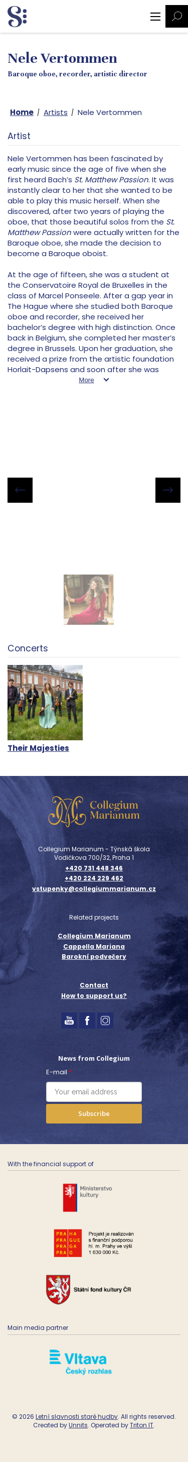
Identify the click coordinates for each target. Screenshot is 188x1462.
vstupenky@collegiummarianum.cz (94, 889)
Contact (94, 985)
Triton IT (141, 1425)
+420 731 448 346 (94, 868)
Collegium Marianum (94, 936)
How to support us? (94, 995)
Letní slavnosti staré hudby (77, 1416)
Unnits (78, 1425)
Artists (56, 112)
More (86, 380)
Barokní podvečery (94, 956)
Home (22, 112)
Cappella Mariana (94, 946)
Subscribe (94, 1113)
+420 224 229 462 (94, 878)
